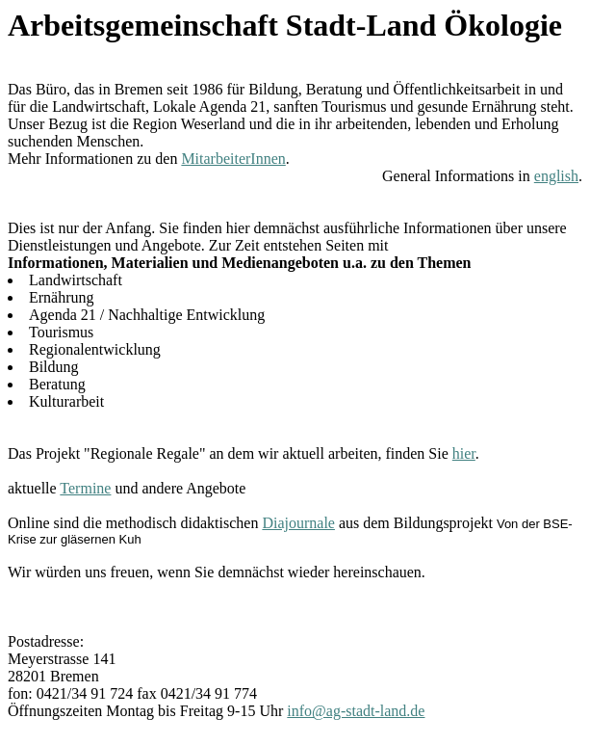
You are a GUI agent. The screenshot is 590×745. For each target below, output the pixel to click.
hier (463, 453)
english (556, 176)
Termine (85, 488)
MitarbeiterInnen (233, 158)
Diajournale (298, 523)
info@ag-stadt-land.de (355, 711)
